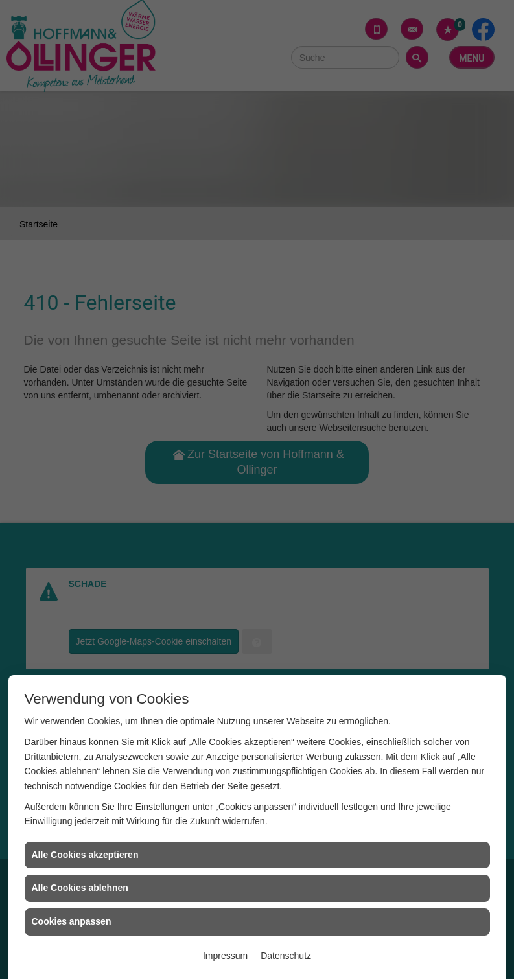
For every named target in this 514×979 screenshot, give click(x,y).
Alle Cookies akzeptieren (85, 854)
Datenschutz (286, 955)
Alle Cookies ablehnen (80, 887)
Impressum (225, 955)
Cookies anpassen (71, 921)
